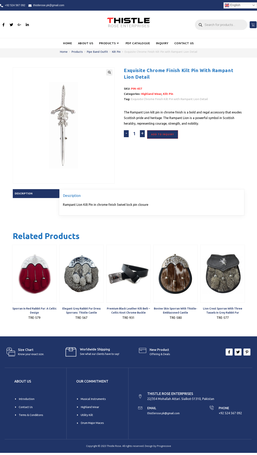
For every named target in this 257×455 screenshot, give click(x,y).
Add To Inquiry (162, 134)
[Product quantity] (134, 133)
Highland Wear (151, 93)
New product (159, 350)
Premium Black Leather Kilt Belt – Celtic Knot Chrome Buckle (128, 311)
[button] (109, 72)
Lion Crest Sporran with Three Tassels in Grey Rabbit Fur (222, 311)
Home (64, 52)
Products (77, 52)
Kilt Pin (116, 52)
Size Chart (25, 350)
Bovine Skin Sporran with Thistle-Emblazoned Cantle (175, 311)
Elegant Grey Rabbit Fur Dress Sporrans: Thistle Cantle (81, 311)
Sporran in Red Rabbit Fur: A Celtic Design (34, 311)
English (232, 5)
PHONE (224, 409)
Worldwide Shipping (95, 349)
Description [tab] (24, 193)
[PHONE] (211, 409)
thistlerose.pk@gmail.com (166, 414)
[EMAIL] (140, 409)
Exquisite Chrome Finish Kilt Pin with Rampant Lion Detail (169, 99)
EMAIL (153, 409)
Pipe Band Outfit (97, 52)
